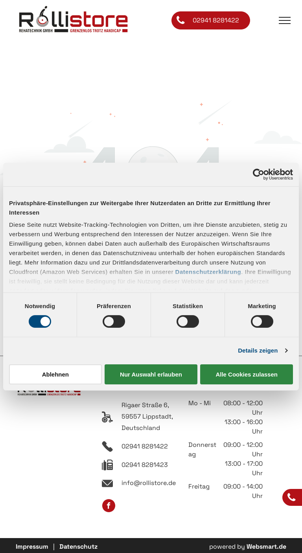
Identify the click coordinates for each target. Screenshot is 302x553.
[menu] (284, 20)
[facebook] (109, 506)
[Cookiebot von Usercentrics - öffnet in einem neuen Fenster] (258, 174)
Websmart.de (266, 546)
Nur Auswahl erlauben (151, 374)
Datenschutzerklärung (208, 271)
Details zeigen (258, 350)
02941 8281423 (145, 465)
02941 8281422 (145, 446)
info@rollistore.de (149, 483)
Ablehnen (55, 374)
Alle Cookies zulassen (246, 374)
